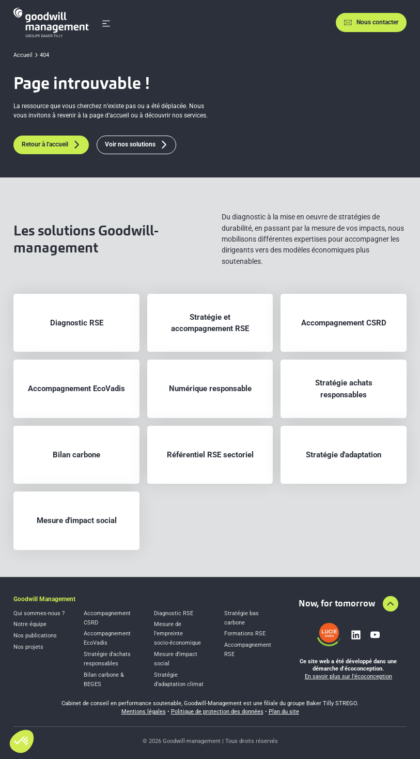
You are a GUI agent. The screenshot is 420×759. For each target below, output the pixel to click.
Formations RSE (245, 633)
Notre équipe (29, 624)
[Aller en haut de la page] (390, 604)
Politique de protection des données (217, 711)
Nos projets (28, 647)
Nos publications (35, 635)
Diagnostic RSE (173, 613)
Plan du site (284, 711)
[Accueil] (51, 22)
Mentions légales (143, 711)
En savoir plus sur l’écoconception (348, 676)
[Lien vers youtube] (375, 634)
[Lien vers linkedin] (356, 634)
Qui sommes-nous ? (39, 613)
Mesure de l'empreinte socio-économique (177, 633)
